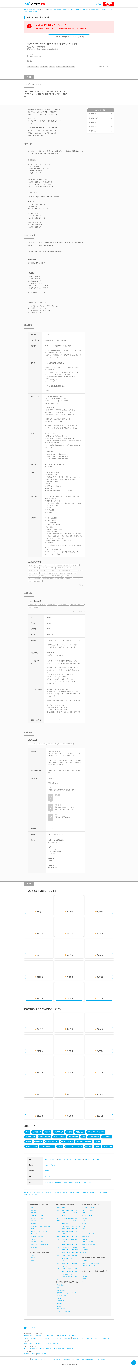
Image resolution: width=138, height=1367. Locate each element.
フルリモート (107, 1136)
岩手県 (70, 1210)
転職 (26, 1343)
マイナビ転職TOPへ (31, 1328)
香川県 (70, 1263)
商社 (84, 1220)
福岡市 (71, 1276)
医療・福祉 (33, 1220)
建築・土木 (44, 9)
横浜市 (65, 1228)
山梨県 (70, 1231)
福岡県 (65, 1269)
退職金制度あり (58, 1182)
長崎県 (75, 1269)
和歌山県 (75, 1249)
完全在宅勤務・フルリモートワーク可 (66, 1293)
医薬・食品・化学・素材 (37, 1241)
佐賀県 (70, 1269)
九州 (58, 1269)
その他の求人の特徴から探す (64, 1311)
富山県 (65, 1236)
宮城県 (75, 1210)
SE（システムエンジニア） (96, 1132)
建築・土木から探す (35, 9)
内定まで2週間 (86, 1182)
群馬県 (75, 1218)
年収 (41, 1338)
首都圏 (58, 1220)
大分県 (70, 1271)
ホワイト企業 (37, 1132)
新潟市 (65, 1234)
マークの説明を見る (79, 585)
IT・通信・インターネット (89, 1207)
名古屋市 (75, 1244)
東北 (58, 1210)
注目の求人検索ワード (47, 1146)
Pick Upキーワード (39, 1343)
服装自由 (59, 1306)
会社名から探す (87, 1260)
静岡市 (65, 1244)
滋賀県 (65, 1247)
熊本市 (76, 1276)
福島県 (75, 1213)
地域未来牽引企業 (44, 1136)
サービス (85, 1223)
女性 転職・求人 (59, 1348)
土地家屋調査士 (73, 1136)
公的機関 (85, 1249)
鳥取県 (65, 1255)
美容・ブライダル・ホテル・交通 (39, 1218)
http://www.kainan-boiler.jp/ (55, 720)
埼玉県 (65, 1220)
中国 (58, 1255)
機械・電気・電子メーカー (90, 1210)
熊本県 (65, 1271)
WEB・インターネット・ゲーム (39, 1231)
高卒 (84, 1281)
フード (84, 1231)
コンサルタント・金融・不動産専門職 (40, 1226)
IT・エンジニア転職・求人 (32, 1348)
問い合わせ (57, 1359)
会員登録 (108, 4)
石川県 (70, 1236)
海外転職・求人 (71, 1348)
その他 (84, 1252)
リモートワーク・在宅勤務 (74, 1146)
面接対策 (59, 1338)
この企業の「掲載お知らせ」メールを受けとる (69, 37)
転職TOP (26, 9)
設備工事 (47, 1176)
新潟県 (65, 1231)
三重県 (65, 1241)
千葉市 (72, 1226)
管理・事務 (33, 1213)
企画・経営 (33, 1210)
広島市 (70, 1261)
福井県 (75, 1236)
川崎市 (70, 1228)
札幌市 (65, 1207)
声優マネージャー (67, 1141)
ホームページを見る (54, 842)
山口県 (70, 1258)
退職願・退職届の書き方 (31, 1338)
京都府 (70, 1247)
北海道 (58, 1207)
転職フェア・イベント (79, 1338)
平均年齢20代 (77, 1182)
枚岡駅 (47, 1171)
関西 (58, 1247)
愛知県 (75, 1239)
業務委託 (33, 1260)
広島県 (65, 1258)
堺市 (74, 1252)
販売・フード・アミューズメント (39, 1215)
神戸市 (79, 1252)
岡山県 (75, 1255)
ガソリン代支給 (68, 1182)
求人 (31, 1343)
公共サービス (34, 1247)
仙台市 (65, 1215)
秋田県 (65, 1213)
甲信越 (58, 1231)
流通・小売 (86, 1228)
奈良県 (70, 1249)
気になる (40, 912)
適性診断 (68, 1335)
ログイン (98, 4)
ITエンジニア (34, 1234)
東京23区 (78, 1226)
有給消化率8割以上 (62, 1290)
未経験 (98, 1146)
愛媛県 (75, 1263)
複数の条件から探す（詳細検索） (91, 1263)
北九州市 (65, 1276)
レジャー (85, 1226)
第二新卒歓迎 (49, 1182)
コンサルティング (87, 1239)
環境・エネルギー (87, 1247)
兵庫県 (65, 1249)
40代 (27, 1132)
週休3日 (69, 1132)
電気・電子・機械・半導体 (37, 1236)
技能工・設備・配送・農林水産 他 (39, 1244)
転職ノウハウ (67, 1338)
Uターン (75, 1335)
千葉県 (70, 1220)
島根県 (70, 1255)
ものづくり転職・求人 (46, 1348)
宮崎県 (75, 1271)
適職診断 (47, 1338)
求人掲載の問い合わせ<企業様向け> (72, 1359)
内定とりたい (80, 1132)
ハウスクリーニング (52, 1141)
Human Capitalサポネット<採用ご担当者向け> (95, 1359)
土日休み (85, 1276)
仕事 (53, 1338)
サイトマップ (48, 1359)
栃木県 (70, 1218)
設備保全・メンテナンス (68, 9)
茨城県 (65, 1218)
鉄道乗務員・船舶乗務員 (84, 1141)
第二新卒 (88, 1146)
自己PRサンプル (52, 1335)
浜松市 (70, 1244)
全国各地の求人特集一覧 (89, 1266)
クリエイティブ (35, 1228)
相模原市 (75, 1228)
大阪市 (70, 1252)
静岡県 (70, 1239)
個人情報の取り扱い (37, 1359)
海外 (58, 1279)
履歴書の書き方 (29, 1335)
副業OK (59, 1298)
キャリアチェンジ (59, 1136)
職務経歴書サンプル (41, 1335)
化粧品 (98, 1141)
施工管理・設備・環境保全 (54, 9)
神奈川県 (65, 1223)
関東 (83, 1136)
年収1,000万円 (59, 1132)
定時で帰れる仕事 (31, 1146)
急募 (58, 1287)
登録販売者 (38, 1141)
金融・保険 (86, 1236)
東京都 (75, 1220)
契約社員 (33, 1258)
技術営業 (28, 1141)
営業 (32, 1207)
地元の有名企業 (30, 1136)
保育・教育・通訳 (35, 1223)
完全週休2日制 (60, 1300)
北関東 (58, 1218)
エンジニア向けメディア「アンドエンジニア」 (99, 1338)
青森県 (65, 1210)
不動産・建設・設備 (88, 1241)
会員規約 (27, 1359)
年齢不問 (47, 1132)
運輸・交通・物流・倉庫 (89, 1244)
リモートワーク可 (61, 1295)
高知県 (65, 1266)
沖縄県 (71, 1274)
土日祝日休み (108, 1146)
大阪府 (47, 1165)
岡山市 (65, 1261)
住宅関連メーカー (87, 1215)
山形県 (70, 1213)
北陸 (58, 1236)
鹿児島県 (65, 1274)
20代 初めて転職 (94, 1136)
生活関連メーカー (87, 1218)
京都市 (65, 1252)
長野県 (75, 1231)
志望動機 (61, 1335)
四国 (58, 1263)
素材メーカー (86, 1213)
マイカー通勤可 (61, 1308)
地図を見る (52, 854)
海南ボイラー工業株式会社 (82, 9)
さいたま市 (66, 1226)
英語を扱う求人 (42, 1353)
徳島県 (65, 1263)
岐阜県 (65, 1239)
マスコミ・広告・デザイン (90, 1234)
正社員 (60, 1146)
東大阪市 (52, 1165)
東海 (58, 1239)
